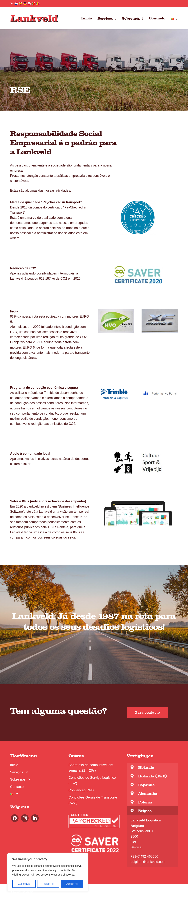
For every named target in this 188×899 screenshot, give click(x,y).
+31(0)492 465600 (144, 856)
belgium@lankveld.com (148, 862)
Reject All (48, 883)
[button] (147, 712)
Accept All (71, 883)
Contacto (157, 18)
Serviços (105, 18)
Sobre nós (131, 18)
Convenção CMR (81, 790)
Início (86, 18)
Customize (24, 883)
